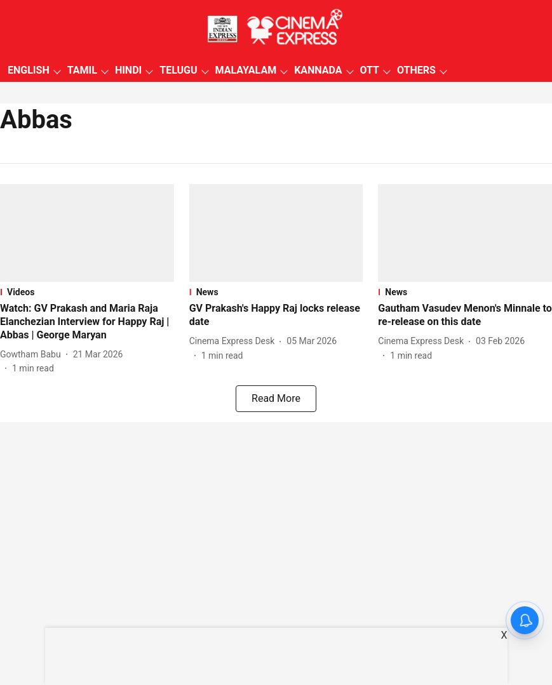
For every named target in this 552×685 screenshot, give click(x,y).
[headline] (87, 322)
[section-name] (87, 292)
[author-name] (33, 354)
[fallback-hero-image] (87, 233)
